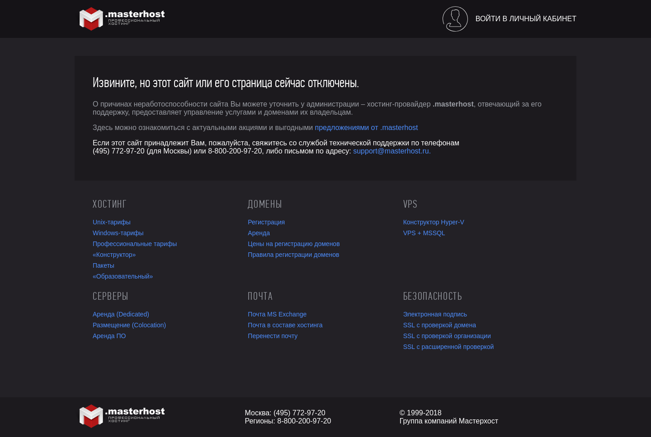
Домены (265, 204)
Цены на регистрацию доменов (294, 243)
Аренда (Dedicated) (121, 314)
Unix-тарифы (112, 222)
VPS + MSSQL (424, 233)
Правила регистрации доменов (293, 254)
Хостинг (110, 204)
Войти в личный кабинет (526, 19)
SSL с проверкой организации (447, 335)
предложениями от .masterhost (366, 127)
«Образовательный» (123, 276)
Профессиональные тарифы (135, 243)
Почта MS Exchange (277, 314)
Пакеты (103, 265)
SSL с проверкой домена (439, 325)
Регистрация (266, 222)
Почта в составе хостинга (285, 325)
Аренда (259, 233)
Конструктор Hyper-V (433, 222)
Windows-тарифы (118, 233)
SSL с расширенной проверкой (448, 346)
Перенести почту (272, 335)
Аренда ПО (109, 335)
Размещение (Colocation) (129, 325)
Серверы (111, 296)
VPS (410, 204)
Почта (260, 296)
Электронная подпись (435, 314)
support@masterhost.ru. (392, 151)
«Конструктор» (114, 254)
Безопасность (432, 296)
